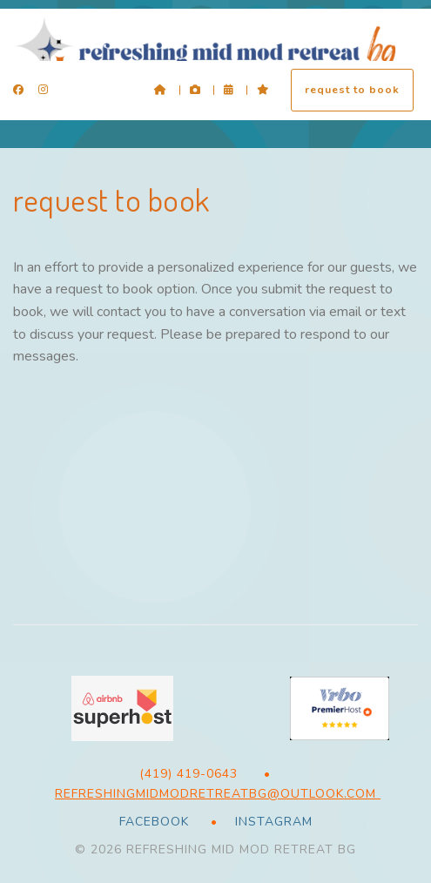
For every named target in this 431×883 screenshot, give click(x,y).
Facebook (154, 821)
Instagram (272, 821)
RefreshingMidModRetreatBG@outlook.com (217, 793)
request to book (352, 90)
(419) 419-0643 (188, 773)
